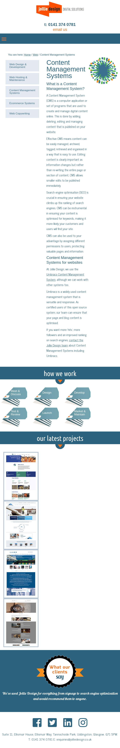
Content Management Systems (22, 91)
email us (60, 29)
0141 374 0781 (42, 739)
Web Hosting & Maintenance (18, 79)
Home (27, 54)
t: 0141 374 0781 (60, 24)
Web (35, 54)
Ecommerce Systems (22, 103)
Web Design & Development (17, 66)
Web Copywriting (19, 113)
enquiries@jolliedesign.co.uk (74, 739)
